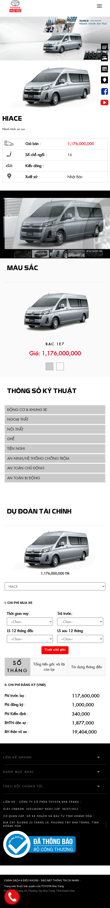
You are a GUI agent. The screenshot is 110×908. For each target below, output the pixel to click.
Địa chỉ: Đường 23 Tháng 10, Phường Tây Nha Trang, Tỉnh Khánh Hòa (51, 824)
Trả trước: (64, 613)
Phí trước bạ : (15, 695)
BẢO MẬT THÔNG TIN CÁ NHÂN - (60, 880)
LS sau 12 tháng (70, 631)
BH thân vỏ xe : (17, 732)
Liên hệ (9, 802)
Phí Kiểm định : (16, 714)
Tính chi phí (55, 649)
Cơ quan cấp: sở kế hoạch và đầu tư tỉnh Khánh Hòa (47, 816)
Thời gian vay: (18, 613)
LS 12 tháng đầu (20, 631)
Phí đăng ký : (15, 704)
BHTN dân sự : (16, 723)
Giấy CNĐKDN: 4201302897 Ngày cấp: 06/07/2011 (40, 809)
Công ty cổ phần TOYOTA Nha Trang (49, 802)
